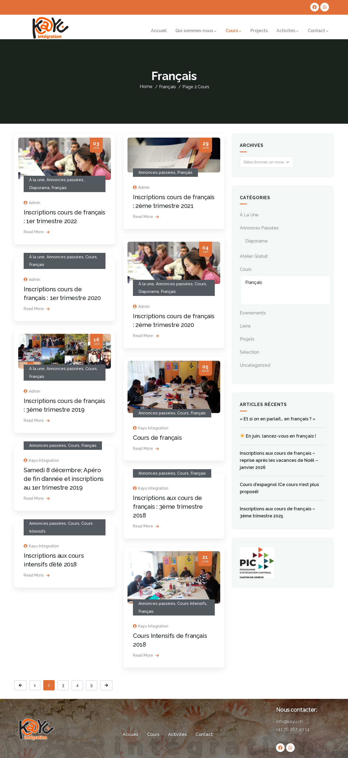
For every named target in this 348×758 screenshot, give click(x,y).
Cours (203, 86)
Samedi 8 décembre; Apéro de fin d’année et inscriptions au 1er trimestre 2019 (64, 478)
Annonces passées (64, 179)
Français (59, 187)
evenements (253, 313)
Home (146, 86)
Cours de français (157, 437)
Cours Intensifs (191, 603)
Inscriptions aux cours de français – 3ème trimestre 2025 (277, 512)
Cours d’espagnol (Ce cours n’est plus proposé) (279, 488)
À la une (37, 179)
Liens (245, 326)
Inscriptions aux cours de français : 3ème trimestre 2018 (168, 506)
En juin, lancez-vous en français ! (278, 436)
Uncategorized (255, 365)
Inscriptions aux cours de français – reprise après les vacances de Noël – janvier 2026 (279, 460)
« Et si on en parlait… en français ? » (277, 419)
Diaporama (39, 187)
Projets (247, 339)
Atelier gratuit (254, 256)
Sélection (249, 352)
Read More (36, 232)
